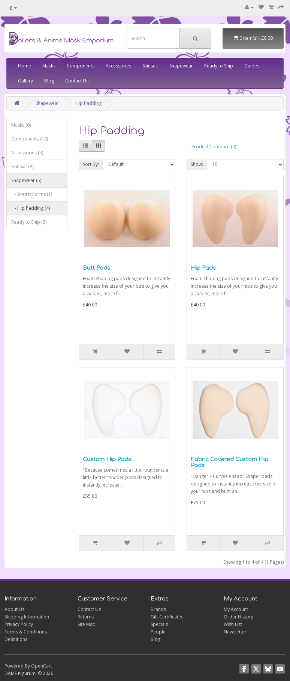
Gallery (25, 81)
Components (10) (29, 139)
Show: (197, 164)
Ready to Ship (218, 66)
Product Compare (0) (213, 146)
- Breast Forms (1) (31, 194)
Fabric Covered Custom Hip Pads (229, 462)
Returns (86, 617)
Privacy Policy (18, 624)
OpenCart (41, 666)
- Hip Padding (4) (30, 208)
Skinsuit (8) (22, 166)
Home (24, 66)
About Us (14, 609)
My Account (236, 609)
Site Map (87, 624)
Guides (251, 66)
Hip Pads (203, 268)
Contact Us (76, 81)
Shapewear (181, 66)
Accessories (118, 66)
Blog (49, 81)
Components (80, 66)
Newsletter (235, 632)
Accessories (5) (27, 152)
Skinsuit (150, 66)
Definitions (15, 639)
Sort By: (91, 164)
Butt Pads (96, 268)
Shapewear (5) (26, 180)
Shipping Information (26, 617)
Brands (158, 609)
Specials (159, 624)
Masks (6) (21, 125)
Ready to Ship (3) (28, 222)
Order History (238, 617)
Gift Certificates (167, 617)
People (158, 632)
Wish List (233, 624)
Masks (48, 66)
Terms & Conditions (25, 632)
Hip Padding (88, 103)
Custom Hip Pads (107, 459)
